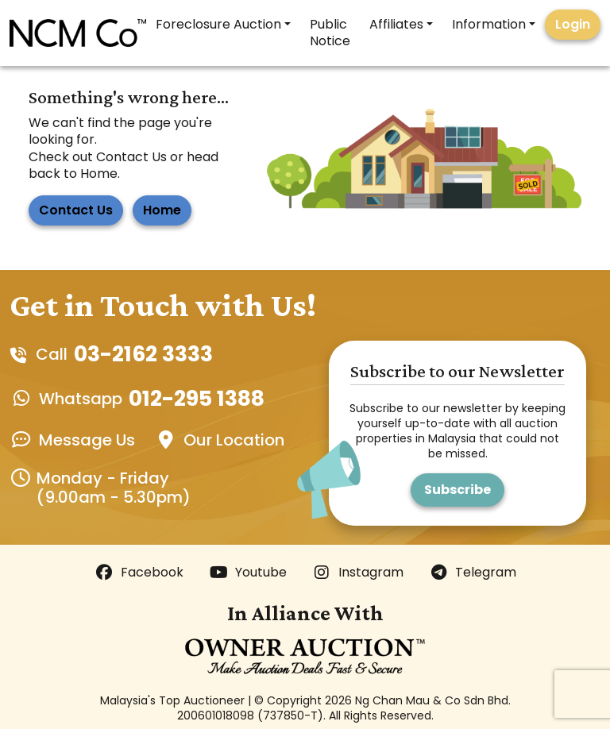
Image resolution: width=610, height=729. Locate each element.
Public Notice (330, 32)
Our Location (233, 439)
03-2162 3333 (143, 354)
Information (489, 24)
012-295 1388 (196, 398)
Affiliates (396, 24)
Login (572, 24)
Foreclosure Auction (218, 24)
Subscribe (457, 489)
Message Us (87, 439)
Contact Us (76, 210)
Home (162, 210)
